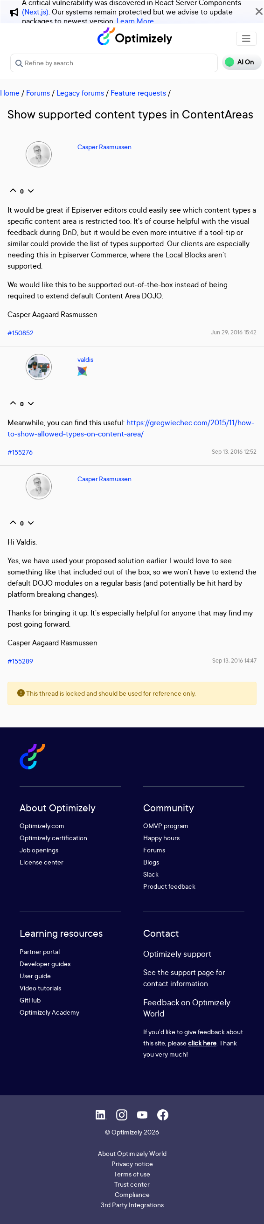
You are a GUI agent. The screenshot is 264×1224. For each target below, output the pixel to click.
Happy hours (161, 837)
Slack (151, 874)
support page (192, 972)
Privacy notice (132, 1163)
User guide (35, 975)
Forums (38, 93)
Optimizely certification (53, 837)
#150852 (20, 332)
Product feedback (169, 886)
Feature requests (138, 93)
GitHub (30, 1000)
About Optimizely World (132, 1153)
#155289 (20, 661)
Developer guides (45, 963)
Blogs (151, 861)
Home (10, 93)
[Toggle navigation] (246, 39)
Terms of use (132, 1173)
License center (41, 861)
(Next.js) (35, 12)
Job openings (39, 849)
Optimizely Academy (49, 1012)
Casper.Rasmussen (104, 146)
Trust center (132, 1184)
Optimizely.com (42, 825)
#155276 (20, 452)
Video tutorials (40, 987)
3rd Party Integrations (132, 1204)
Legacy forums (80, 93)
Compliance (132, 1194)
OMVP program (165, 825)
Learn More (135, 21)
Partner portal (40, 951)
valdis (85, 359)
